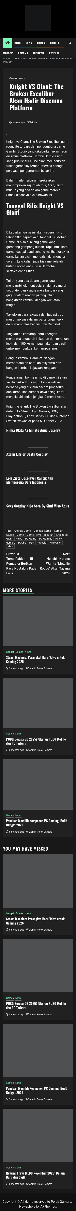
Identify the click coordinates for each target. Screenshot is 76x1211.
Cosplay (54, 53)
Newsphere (27, 1206)
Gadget (54, 43)
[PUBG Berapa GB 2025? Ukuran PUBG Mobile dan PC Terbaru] (38, 703)
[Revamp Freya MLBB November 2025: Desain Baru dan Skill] (38, 1135)
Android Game (22, 530)
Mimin (33, 122)
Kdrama (23, 53)
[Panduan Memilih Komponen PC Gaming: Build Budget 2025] (38, 784)
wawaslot (24, 421)
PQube (22, 542)
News (29, 43)
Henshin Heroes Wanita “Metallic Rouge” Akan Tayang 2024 (54, 563)
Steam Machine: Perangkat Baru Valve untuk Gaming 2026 (35, 659)
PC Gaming (45, 538)
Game (20, 534)
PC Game (30, 538)
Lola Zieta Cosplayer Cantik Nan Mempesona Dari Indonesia (29, 480)
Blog (17, 43)
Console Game (42, 530)
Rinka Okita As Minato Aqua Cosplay (33, 430)
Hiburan (38, 53)
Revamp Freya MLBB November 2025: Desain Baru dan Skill (35, 1175)
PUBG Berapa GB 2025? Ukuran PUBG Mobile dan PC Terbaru (36, 741)
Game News (34, 534)
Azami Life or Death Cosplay (27, 454)
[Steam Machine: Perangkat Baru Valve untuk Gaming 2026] (38, 621)
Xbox (10, 546)
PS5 (31, 542)
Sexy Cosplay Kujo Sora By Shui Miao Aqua (37, 505)
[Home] (7, 43)
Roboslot (42, 542)
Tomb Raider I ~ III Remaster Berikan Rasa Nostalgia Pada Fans (22, 563)
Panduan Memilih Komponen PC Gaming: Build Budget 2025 (36, 822)
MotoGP (8, 53)
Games (41, 43)
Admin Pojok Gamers (40, 668)
